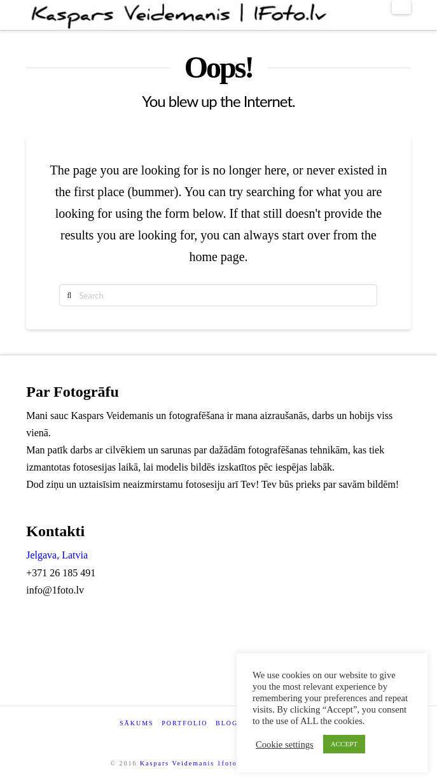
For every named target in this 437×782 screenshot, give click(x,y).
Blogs (229, 723)
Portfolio (184, 723)
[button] (401, 7)
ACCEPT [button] (344, 744)
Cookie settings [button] (285, 744)
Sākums (137, 723)
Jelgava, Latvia (57, 555)
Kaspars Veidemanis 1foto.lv (193, 763)
